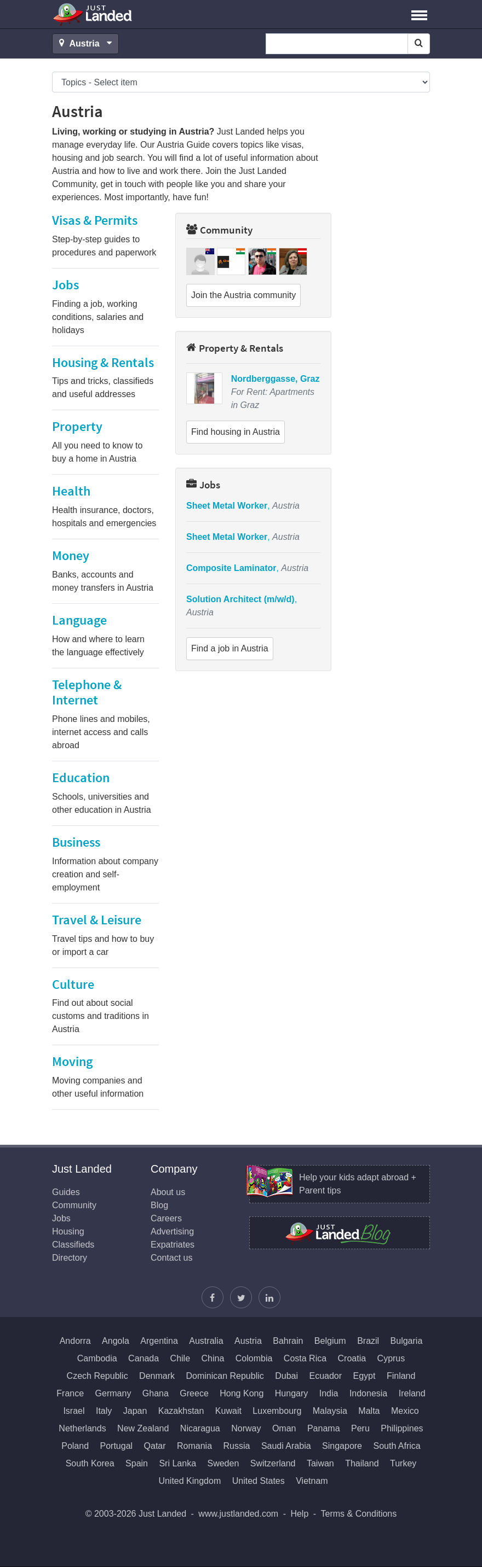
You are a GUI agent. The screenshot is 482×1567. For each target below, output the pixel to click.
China (213, 1358)
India (328, 1393)
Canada (143, 1358)
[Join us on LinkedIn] (269, 1297)
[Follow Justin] (241, 1297)
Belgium (330, 1340)
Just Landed (93, 14)
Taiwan (320, 1463)
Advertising (172, 1231)
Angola (115, 1340)
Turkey (403, 1463)
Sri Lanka (177, 1463)
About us (168, 1192)
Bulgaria (407, 1340)
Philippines (402, 1428)
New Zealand (143, 1428)
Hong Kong (241, 1393)
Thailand (361, 1463)
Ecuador (325, 1375)
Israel (73, 1410)
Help (299, 1513)
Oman (284, 1428)
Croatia (352, 1358)
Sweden (223, 1463)
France (70, 1393)
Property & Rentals (234, 347)
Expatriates (172, 1244)
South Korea (90, 1463)
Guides (66, 1192)
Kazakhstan (181, 1410)
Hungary (291, 1393)
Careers (166, 1218)
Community (219, 229)
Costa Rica (305, 1358)
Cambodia (97, 1358)
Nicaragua (200, 1428)
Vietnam (312, 1481)
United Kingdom (189, 1481)
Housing (68, 1231)
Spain (136, 1463)
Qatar (155, 1446)
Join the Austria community (243, 295)
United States (258, 1481)
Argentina (159, 1340)
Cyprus (391, 1358)
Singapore (342, 1446)
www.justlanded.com (238, 1513)
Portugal (116, 1446)
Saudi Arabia (286, 1446)
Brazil (368, 1340)
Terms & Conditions (359, 1513)
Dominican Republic (224, 1375)
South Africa (396, 1446)
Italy (104, 1410)
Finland (401, 1375)
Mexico (405, 1410)
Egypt (364, 1375)
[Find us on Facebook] (212, 1297)
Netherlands (82, 1428)
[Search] (419, 43)
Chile (180, 1358)
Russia (236, 1446)
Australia (206, 1340)
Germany (113, 1393)
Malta (369, 1410)
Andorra (75, 1340)
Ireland (412, 1393)
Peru (360, 1428)
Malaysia (330, 1410)
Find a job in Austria (229, 648)
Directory (69, 1257)
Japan (135, 1410)
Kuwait (228, 1410)
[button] (419, 14)
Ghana (155, 1393)
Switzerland (273, 1463)
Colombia (254, 1358)
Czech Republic (97, 1375)
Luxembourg (277, 1410)
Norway (246, 1428)
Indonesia (368, 1393)
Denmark (157, 1375)
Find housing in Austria (235, 431)
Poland (75, 1446)
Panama (323, 1428)
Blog (159, 1205)
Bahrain (288, 1340)
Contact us (171, 1257)
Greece (194, 1393)
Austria (248, 1340)
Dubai (286, 1375)
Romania (194, 1446)
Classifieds (73, 1244)
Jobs (203, 484)
